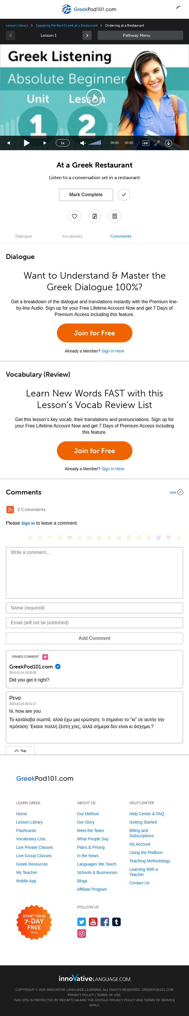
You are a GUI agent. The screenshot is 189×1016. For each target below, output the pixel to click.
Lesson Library (17, 25)
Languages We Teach (96, 864)
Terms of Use (108, 995)
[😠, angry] (79, 537)
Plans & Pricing (91, 847)
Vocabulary (72, 236)
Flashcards (26, 830)
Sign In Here (113, 351)
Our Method (88, 813)
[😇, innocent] (129, 537)
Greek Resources (32, 864)
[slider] (95, 143)
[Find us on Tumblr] (116, 921)
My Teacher (26, 872)
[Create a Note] (94, 216)
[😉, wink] (109, 537)
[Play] (27, 143)
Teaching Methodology (149, 861)
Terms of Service (159, 1000)
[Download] (168, 143)
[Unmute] (83, 143)
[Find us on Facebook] (104, 921)
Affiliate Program (92, 889)
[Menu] (9, 9)
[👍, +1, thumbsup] (178, 537)
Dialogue (23, 236)
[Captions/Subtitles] (146, 143)
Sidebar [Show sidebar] (140, 35)
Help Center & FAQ (146, 813)
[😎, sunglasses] (70, 537)
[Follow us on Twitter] (81, 921)
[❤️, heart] (168, 537)
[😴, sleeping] (139, 537)
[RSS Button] (10, 509)
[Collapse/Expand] (94, 492)
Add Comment (94, 638)
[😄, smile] (30, 537)
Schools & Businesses (97, 872)
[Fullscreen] (157, 143)
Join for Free (94, 333)
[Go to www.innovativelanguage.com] (94, 977)
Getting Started (143, 822)
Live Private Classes (34, 847)
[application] (94, 97)
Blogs (82, 881)
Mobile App (26, 881)
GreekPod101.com (157, 989)
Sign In (28, 523)
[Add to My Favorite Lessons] (74, 216)
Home (21, 813)
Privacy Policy (81, 995)
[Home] (89, 13)
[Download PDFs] (114, 216)
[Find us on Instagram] (81, 933)
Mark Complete (86, 194)
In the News (88, 855)
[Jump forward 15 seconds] (45, 143)
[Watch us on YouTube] (93, 921)
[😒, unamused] (60, 537)
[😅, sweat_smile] (99, 537)
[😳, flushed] (40, 537)
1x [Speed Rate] (62, 143)
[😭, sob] (119, 537)
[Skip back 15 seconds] (8, 143)
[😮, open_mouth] (149, 537)
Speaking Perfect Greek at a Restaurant (67, 25)
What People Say (93, 839)
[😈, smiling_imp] (158, 537)
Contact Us (139, 883)
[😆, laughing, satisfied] (89, 537)
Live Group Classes (34, 855)
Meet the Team (90, 830)
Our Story (86, 822)
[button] (180, 9)
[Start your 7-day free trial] (34, 922)
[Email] (94, 622)
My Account (139, 844)
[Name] (94, 607)
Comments (120, 236)
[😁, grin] (50, 537)
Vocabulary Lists (31, 839)
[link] (87, 35)
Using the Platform (146, 852)
